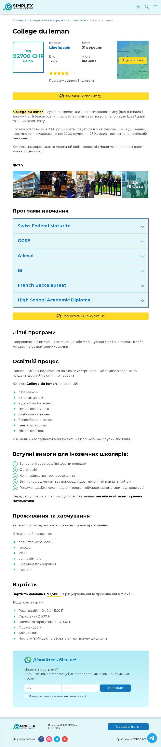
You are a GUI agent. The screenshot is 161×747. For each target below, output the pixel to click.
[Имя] (42, 688)
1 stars (51, 73)
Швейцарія (59, 47)
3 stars (59, 73)
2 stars (55, 73)
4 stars (63, 73)
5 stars (67, 73)
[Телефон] (80, 688)
